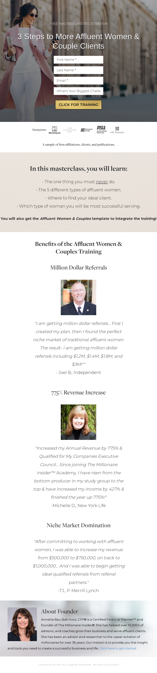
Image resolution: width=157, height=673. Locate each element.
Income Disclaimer (106, 664)
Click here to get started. (118, 648)
